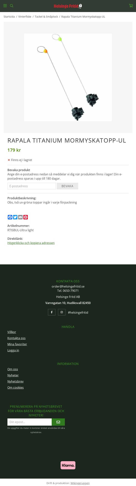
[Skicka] (58, 422)
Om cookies (15, 387)
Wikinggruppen (80, 483)
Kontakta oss (16, 338)
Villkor (11, 332)
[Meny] (5, 6)
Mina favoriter (17, 344)
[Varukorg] (131, 6)
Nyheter (13, 375)
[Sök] (11, 5)
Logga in (13, 350)
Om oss (12, 369)
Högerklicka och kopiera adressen (31, 243)
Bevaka (67, 186)
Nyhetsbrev (15, 381)
